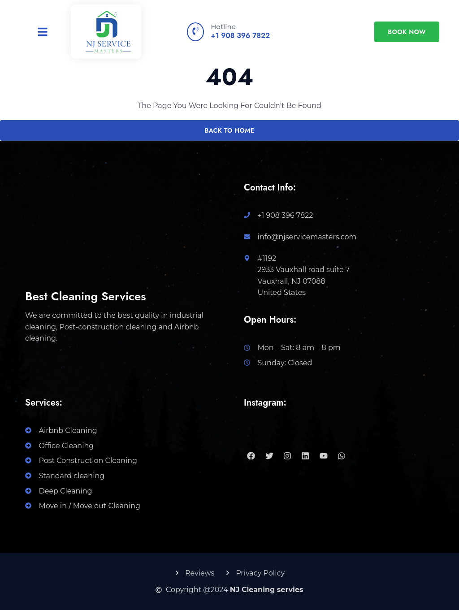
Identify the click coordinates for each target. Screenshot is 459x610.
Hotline (223, 26)
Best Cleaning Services (85, 296)
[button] (43, 32)
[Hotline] (195, 31)
